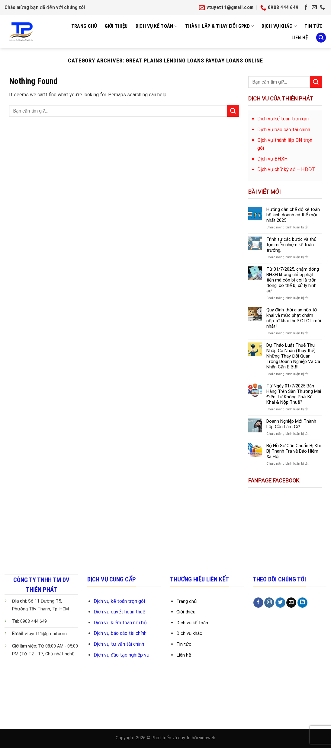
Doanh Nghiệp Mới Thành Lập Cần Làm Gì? (291, 424)
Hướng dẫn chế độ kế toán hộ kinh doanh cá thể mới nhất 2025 (293, 215)
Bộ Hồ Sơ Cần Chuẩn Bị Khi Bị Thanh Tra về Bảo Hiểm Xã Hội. (293, 451)
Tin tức (313, 26)
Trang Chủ (84, 26)
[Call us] (322, 8)
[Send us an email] (314, 8)
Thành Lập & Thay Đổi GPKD (219, 26)
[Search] (321, 38)
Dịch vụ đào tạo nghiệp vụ (121, 655)
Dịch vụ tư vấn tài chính (119, 644)
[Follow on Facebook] (306, 8)
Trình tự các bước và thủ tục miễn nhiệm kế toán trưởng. (291, 245)
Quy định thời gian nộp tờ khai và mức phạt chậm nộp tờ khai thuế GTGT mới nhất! (293, 318)
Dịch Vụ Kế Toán (157, 26)
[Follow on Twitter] (280, 602)
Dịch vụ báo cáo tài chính (120, 633)
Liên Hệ (299, 37)
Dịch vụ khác (279, 26)
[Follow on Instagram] (269, 602)
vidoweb (207, 737)
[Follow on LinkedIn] (302, 602)
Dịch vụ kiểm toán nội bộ (120, 622)
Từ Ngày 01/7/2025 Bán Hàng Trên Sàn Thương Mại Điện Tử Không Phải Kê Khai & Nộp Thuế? (293, 394)
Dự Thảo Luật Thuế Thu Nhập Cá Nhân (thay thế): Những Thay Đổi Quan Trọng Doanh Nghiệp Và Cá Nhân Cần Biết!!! (293, 356)
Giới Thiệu (116, 26)
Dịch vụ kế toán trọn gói (119, 601)
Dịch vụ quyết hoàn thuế (119, 612)
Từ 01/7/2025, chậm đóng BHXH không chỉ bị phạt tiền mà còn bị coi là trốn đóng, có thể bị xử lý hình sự (292, 280)
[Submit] (233, 111)
